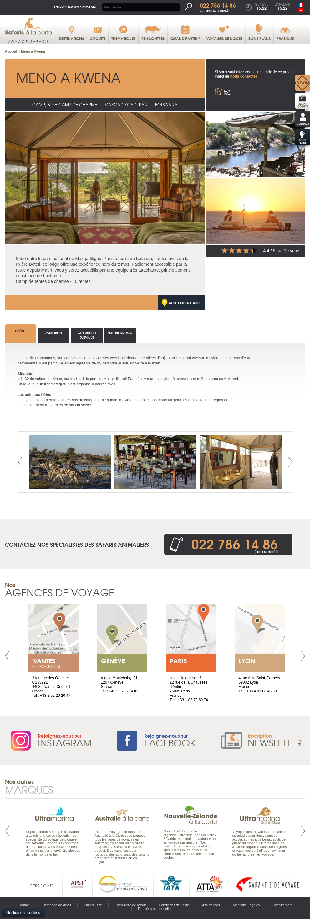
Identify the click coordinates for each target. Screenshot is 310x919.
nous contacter (243, 76)
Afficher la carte (185, 302)
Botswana (166, 105)
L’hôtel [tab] (20, 331)
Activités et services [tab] (87, 335)
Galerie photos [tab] (120, 333)
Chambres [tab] (53, 333)
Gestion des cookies (23, 913)
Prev (20, 462)
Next (290, 462)
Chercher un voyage (75, 7)
